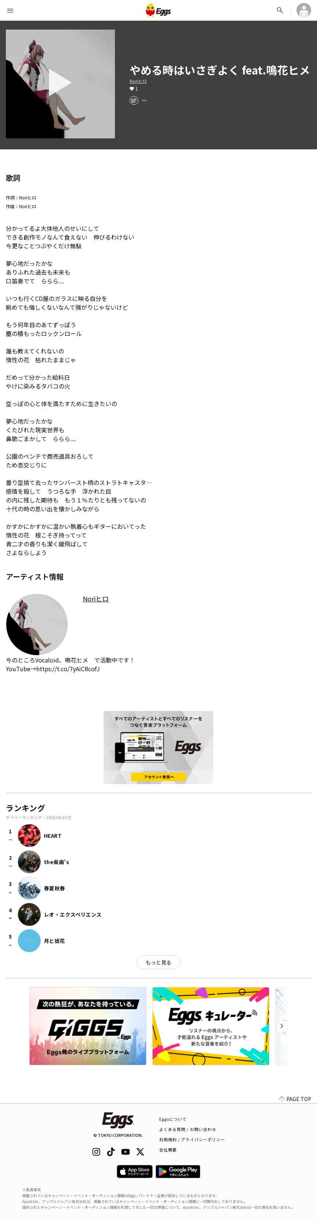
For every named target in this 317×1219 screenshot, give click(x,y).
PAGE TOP (295, 1099)
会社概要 (168, 1150)
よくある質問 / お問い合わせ (188, 1129)
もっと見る (158, 962)
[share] (134, 100)
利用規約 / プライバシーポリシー (192, 1139)
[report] (144, 100)
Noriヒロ (138, 81)
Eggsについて (173, 1119)
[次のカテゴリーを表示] (282, 1026)
